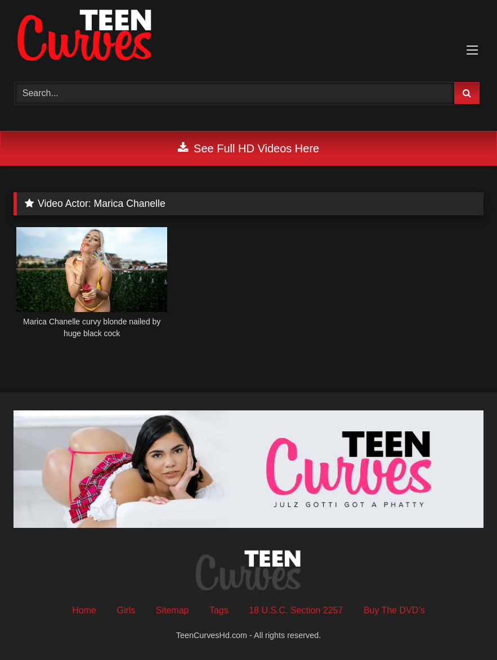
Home (84, 610)
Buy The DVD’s (394, 610)
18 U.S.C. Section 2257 (296, 610)
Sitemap (172, 610)
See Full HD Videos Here (248, 148)
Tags (219, 610)
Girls (126, 610)
